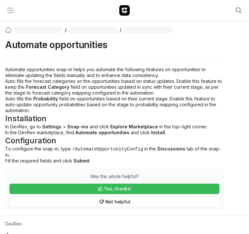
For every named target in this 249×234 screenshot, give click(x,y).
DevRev (13, 224)
